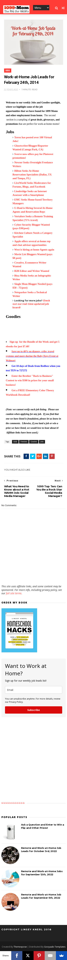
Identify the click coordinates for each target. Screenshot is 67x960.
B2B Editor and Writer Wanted (31, 271)
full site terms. (14, 593)
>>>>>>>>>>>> (13, 803)
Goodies (34, 441)
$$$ (8, 70)
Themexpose (20, 946)
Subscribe (33, 710)
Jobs (42, 441)
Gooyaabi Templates (54, 946)
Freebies (24, 441)
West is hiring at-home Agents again (34, 249)
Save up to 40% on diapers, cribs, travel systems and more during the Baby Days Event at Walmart (32, 356)
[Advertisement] (33, 574)
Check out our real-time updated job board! (31, 304)
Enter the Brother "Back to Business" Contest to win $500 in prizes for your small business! (30, 380)
